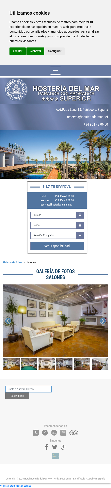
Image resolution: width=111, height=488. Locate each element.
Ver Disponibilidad (57, 246)
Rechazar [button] (35, 51)
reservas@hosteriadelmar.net (56, 204)
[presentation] (35, 410)
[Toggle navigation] (55, 71)
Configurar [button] (54, 51)
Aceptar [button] (18, 51)
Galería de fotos (12, 262)
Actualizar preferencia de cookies (15, 485)
